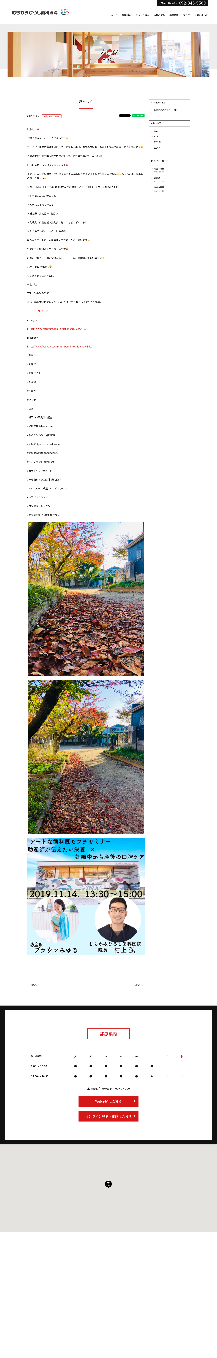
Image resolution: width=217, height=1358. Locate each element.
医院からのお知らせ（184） (167, 109)
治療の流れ (159, 15)
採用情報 (174, 15)
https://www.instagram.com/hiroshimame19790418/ (56, 328)
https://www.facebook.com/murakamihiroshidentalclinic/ (59, 346)
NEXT (139, 985)
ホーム (114, 15)
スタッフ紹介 (142, 15)
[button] (108, 1184)
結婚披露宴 (159, 187)
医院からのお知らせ (52, 116)
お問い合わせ (201, 15)
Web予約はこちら (115, 1101)
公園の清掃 (159, 168)
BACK (33, 985)
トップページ (40, 311)
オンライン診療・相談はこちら (110, 1116)
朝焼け (157, 177)
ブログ (186, 15)
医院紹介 (126, 15)
